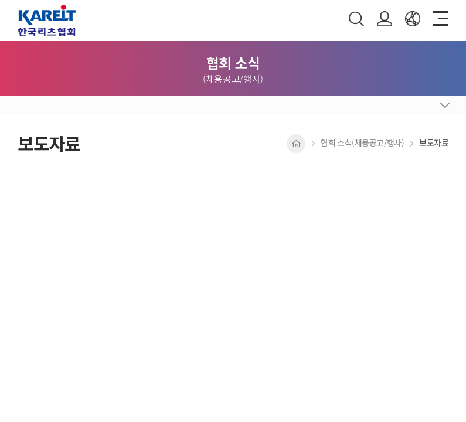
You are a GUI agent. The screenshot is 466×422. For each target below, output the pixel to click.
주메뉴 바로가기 (0, 0)
